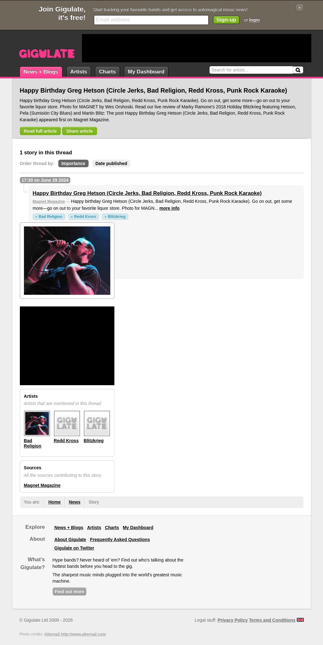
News (75, 502)
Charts (107, 72)
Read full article (40, 131)
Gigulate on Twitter (74, 548)
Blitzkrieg (117, 216)
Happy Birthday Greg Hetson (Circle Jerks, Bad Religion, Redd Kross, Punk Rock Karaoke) (147, 193)
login (254, 19)
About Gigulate (70, 539)
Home (54, 502)
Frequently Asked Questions (120, 539)
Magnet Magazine (49, 201)
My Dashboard (146, 72)
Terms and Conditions (272, 620)
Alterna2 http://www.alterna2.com (75, 634)
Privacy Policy (233, 620)
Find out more (69, 591)
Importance (73, 163)
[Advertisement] (196, 48)
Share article (79, 131)
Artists (78, 72)
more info (169, 208)
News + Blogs (41, 72)
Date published (111, 163)
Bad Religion (51, 216)
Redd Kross (85, 216)
